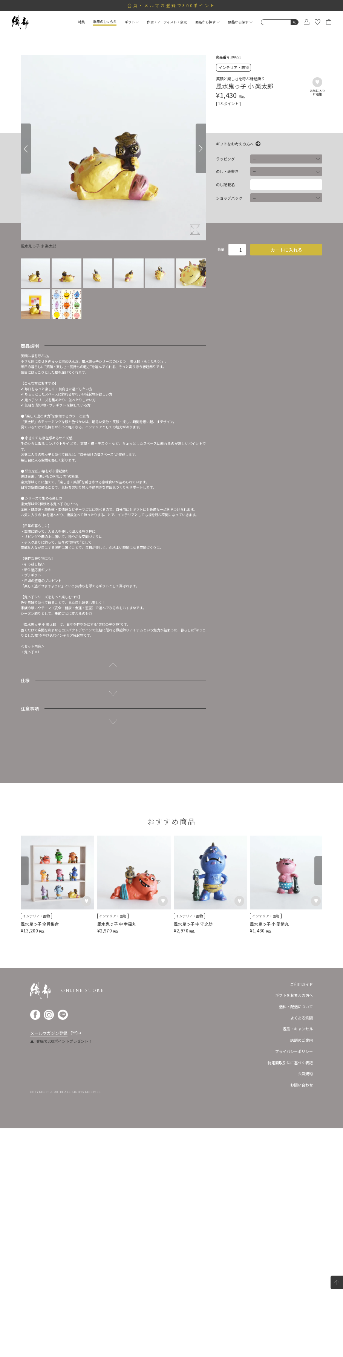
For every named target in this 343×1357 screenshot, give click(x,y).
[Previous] (26, 149)
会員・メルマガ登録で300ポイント (171, 5)
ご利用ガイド (301, 1213)
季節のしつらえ (104, 21)
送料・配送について (296, 1235)
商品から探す (207, 21)
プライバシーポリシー (294, 1280)
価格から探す (240, 21)
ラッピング (225, 159)
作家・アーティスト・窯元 (167, 21)
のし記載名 (225, 184)
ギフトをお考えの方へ (235, 143)
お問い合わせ (301, 1313)
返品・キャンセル (298, 1257)
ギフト (132, 21)
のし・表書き (227, 171)
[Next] (201, 149)
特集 (81, 21)
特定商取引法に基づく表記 (290, 1291)
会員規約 (305, 1302)
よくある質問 (301, 1246)
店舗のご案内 (301, 1268)
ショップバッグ (229, 198)
